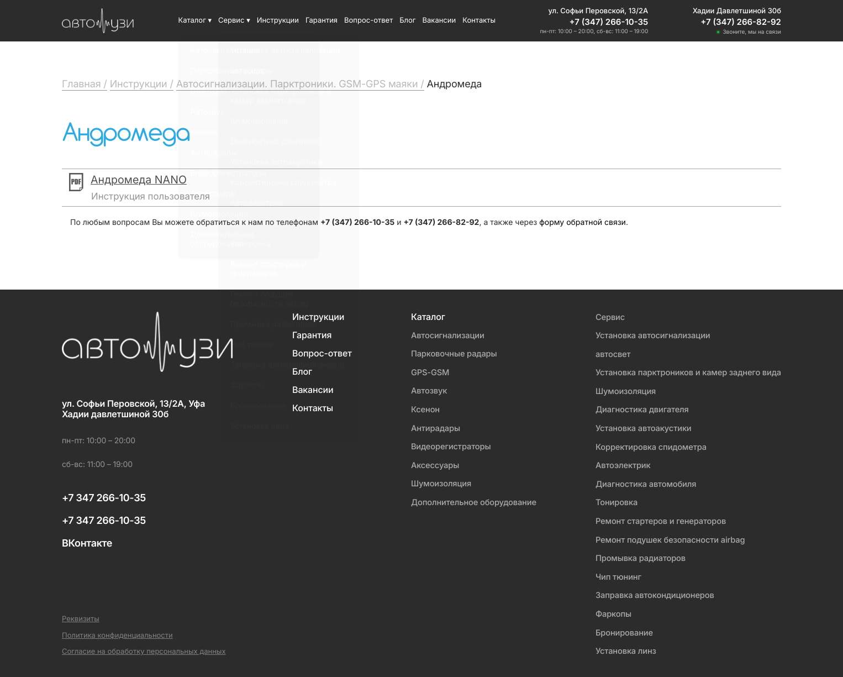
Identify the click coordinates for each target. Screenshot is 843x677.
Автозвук (424, 390)
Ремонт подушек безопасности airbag (667, 537)
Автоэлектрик (619, 463)
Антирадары (431, 427)
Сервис (606, 317)
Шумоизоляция (437, 481)
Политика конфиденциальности (117, 631)
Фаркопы (609, 610)
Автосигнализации (443, 335)
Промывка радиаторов (637, 555)
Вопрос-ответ (368, 20)
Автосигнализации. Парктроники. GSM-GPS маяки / (300, 84)
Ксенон (420, 408)
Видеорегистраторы (447, 445)
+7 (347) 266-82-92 (740, 22)
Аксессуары (430, 463)
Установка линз (622, 647)
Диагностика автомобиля (642, 481)
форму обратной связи (582, 222)
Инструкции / (141, 84)
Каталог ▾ (195, 20)
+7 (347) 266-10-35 (609, 22)
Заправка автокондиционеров (652, 591)
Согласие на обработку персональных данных (144, 647)
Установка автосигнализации (649, 335)
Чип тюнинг (614, 573)
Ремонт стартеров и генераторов (658, 518)
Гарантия (321, 20)
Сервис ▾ (234, 20)
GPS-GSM (425, 371)
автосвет (609, 353)
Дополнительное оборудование (470, 500)
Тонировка (612, 500)
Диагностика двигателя (639, 408)
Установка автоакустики (640, 427)
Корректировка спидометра (648, 445)
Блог (407, 20)
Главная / (84, 84)
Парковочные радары (450, 353)
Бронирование (620, 628)
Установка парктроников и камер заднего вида (686, 371)
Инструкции (278, 20)
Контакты (479, 20)
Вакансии (439, 20)
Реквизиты (80, 615)
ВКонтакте (87, 543)
